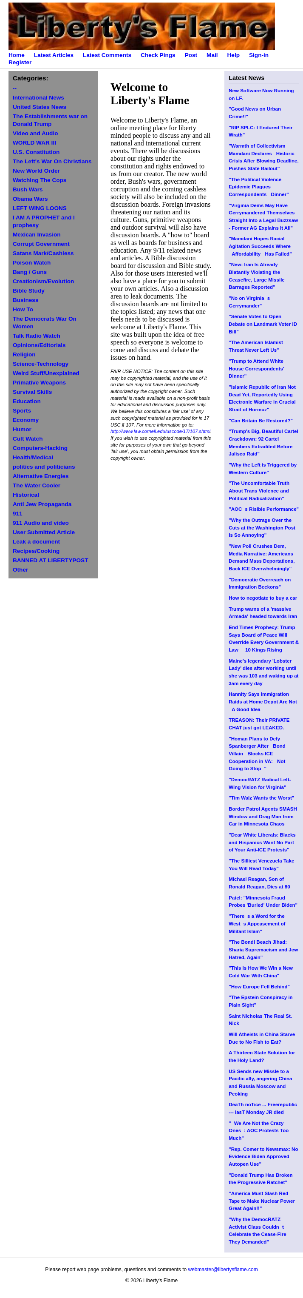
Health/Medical (33, 457)
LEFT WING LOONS (40, 208)
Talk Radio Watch (36, 336)
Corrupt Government (41, 244)
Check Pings (158, 55)
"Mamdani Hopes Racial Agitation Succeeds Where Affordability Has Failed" (260, 246)
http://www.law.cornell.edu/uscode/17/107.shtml (160, 431)
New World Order (36, 171)
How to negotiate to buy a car (263, 598)
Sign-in (259, 55)
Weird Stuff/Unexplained (46, 373)
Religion (24, 354)
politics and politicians (44, 467)
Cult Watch (27, 439)
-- (15, 88)
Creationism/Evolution (43, 281)
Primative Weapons (39, 382)
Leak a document (36, 541)
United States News (39, 107)
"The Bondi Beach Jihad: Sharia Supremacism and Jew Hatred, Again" (263, 949)
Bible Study (29, 290)
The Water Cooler (36, 485)
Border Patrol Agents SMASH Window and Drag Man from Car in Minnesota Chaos (263, 816)
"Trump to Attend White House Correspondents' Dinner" (256, 369)
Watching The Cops (39, 180)
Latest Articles (54, 55)
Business (25, 300)
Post (191, 55)
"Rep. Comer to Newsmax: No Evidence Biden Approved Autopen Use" (263, 1157)
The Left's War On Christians (52, 161)
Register (19, 62)
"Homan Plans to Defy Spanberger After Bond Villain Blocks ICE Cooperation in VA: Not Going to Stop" (257, 753)
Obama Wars (30, 199)
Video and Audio (35, 133)
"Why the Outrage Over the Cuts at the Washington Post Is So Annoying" (262, 528)
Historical (26, 495)
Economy (26, 420)
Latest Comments (107, 55)
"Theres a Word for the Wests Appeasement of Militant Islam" (257, 924)
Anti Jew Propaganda (42, 504)
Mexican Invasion (37, 234)
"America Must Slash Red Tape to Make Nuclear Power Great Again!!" (262, 1201)
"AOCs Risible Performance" (264, 509)
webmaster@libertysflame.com (223, 1269)
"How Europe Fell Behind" (259, 986)
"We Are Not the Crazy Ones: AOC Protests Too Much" (259, 1131)
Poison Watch (32, 262)
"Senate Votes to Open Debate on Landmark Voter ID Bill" (263, 324)
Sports (22, 410)
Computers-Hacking (40, 448)
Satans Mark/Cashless (43, 253)
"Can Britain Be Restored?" (261, 420)
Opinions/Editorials (39, 345)
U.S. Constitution (36, 152)
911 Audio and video (41, 523)
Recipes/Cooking (36, 551)
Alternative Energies (40, 476)
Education (27, 401)
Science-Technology (40, 364)
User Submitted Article (44, 532)
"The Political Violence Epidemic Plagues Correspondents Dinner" (259, 187)
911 (18, 513)
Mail (212, 55)
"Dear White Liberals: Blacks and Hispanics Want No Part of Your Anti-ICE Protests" (262, 842)
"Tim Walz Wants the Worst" (261, 797)
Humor (22, 429)
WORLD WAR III (34, 142)
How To (23, 309)
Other (20, 569)
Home (16, 55)
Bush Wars (28, 189)
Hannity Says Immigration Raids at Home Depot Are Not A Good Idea (263, 702)
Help (233, 55)
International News (38, 97)
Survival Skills (32, 392)
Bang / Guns (30, 272)
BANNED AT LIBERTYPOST (50, 560)
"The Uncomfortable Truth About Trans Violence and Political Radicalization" (259, 491)
